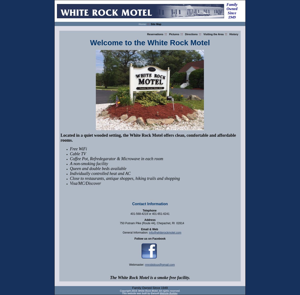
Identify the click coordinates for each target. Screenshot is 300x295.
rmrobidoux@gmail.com (160, 264)
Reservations (155, 34)
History (233, 34)
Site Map (156, 24)
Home (142, 24)
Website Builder (168, 293)
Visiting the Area (213, 34)
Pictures (174, 34)
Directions (191, 34)
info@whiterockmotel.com (165, 232)
